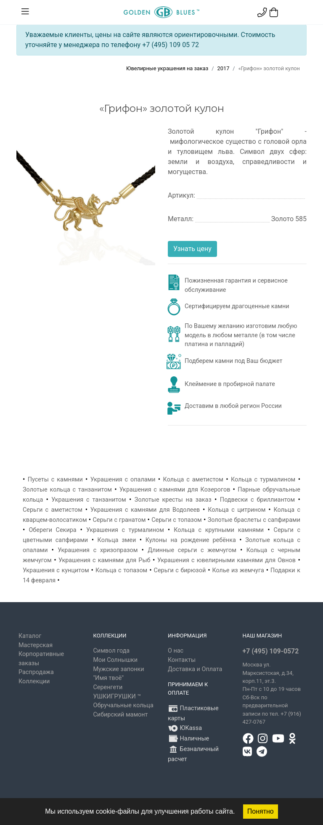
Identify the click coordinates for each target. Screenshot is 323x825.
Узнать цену (192, 249)
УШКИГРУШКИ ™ (117, 696)
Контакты (182, 660)
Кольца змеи (117, 540)
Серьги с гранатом (119, 520)
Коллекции (34, 681)
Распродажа (36, 672)
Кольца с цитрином (236, 509)
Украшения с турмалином (125, 530)
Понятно (260, 811)
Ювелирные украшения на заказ (167, 68)
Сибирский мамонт (120, 714)
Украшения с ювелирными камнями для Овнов (226, 560)
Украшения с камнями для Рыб (104, 560)
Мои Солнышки (115, 660)
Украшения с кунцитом (56, 570)
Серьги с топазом (176, 520)
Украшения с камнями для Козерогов (174, 489)
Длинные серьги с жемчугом (192, 550)
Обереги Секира (52, 530)
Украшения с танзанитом (88, 499)
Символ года (111, 650)
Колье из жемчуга (238, 570)
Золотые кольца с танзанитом (67, 489)
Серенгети (108, 687)
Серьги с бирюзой (180, 570)
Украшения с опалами (123, 479)
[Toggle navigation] (25, 12)
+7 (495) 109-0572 (271, 651)
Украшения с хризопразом (98, 550)
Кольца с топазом (121, 570)
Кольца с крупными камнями (219, 530)
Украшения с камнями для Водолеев (145, 509)
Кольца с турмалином (263, 479)
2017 (223, 68)
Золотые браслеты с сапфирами (254, 520)
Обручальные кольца (123, 705)
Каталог (30, 636)
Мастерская (36, 645)
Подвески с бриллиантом (257, 499)
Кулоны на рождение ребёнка (191, 540)
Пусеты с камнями (55, 479)
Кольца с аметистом (193, 479)
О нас (175, 650)
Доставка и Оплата (195, 669)
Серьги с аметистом (52, 509)
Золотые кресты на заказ (173, 499)
